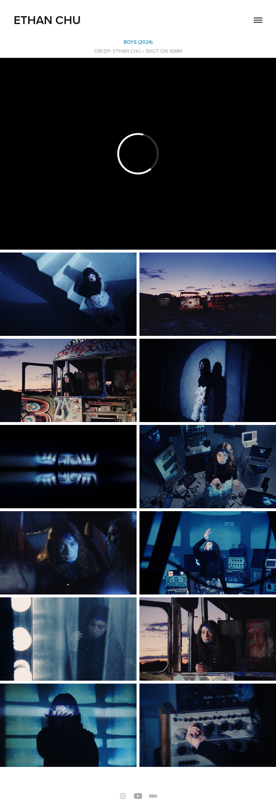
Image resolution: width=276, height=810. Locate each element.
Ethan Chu (47, 19)
